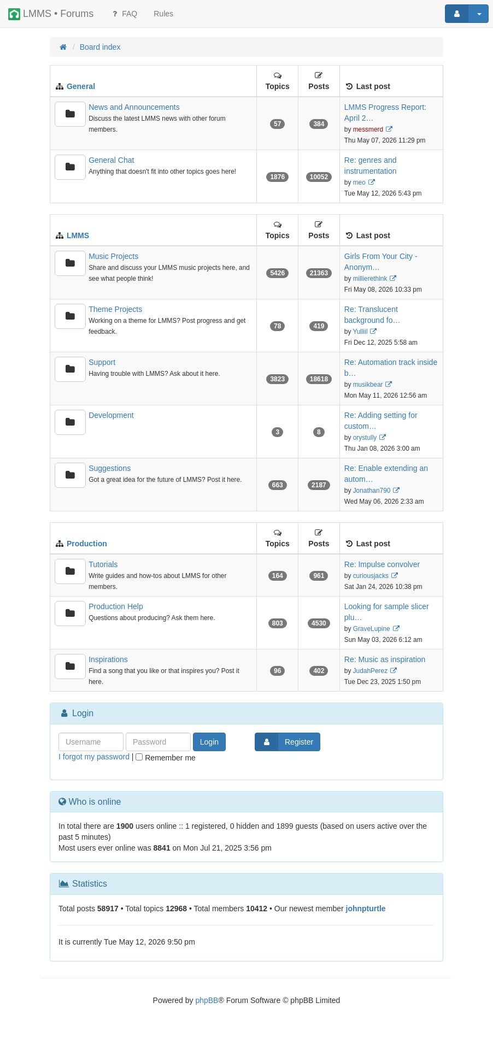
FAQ (123, 13)
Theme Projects (115, 309)
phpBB (206, 1000)
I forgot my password (94, 756)
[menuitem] (163, 13)
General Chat (111, 160)
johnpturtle (366, 908)
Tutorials (103, 564)
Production (87, 543)
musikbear (368, 384)
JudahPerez (370, 671)
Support (102, 362)
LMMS (78, 235)
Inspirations (108, 659)
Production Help (116, 606)
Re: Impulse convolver (382, 564)
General (81, 86)
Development (111, 415)
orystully (365, 437)
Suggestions (110, 468)
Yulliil (360, 331)
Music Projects (113, 256)
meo (359, 182)
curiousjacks (371, 576)
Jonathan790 (372, 490)
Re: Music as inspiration (385, 659)
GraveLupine (371, 629)
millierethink (370, 278)
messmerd (368, 129)
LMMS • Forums (50, 14)
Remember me (165, 757)
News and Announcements (134, 107)
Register (284, 742)
